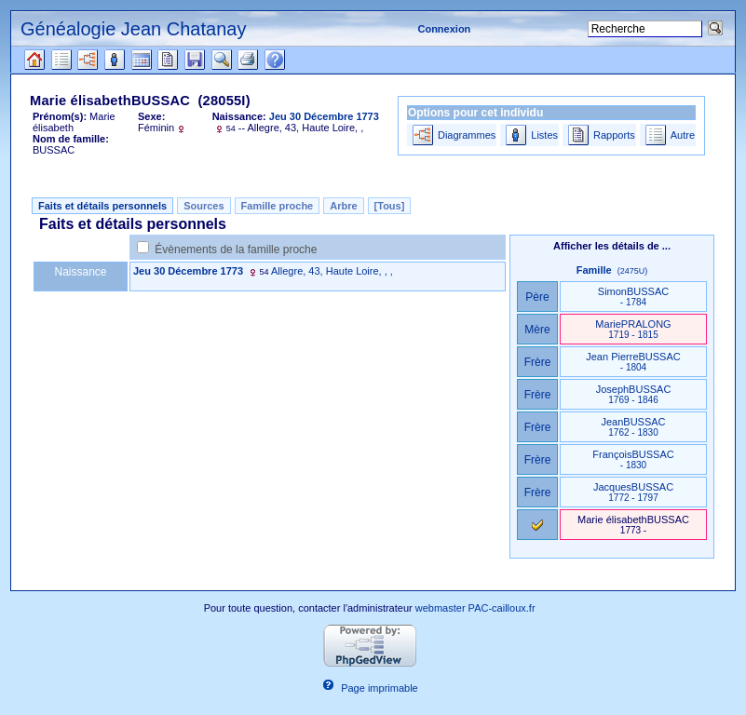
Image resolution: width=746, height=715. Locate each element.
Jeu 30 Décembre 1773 (188, 271)
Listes (544, 135)
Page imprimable (379, 688)
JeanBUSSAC (633, 427)
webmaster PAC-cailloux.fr (475, 608)
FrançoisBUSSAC (632, 459)
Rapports (614, 135)
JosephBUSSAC (633, 394)
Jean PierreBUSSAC (633, 361)
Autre (683, 135)
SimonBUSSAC (633, 296)
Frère (537, 362)
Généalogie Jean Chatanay (133, 29)
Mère (537, 329)
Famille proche (277, 205)
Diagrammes (466, 135)
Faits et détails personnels (102, 205)
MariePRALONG (633, 329)
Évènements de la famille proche (236, 249)
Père (537, 297)
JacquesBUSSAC (633, 492)
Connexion (443, 28)
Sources (203, 205)
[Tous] (389, 205)
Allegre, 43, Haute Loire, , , (332, 271)
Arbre (343, 205)
